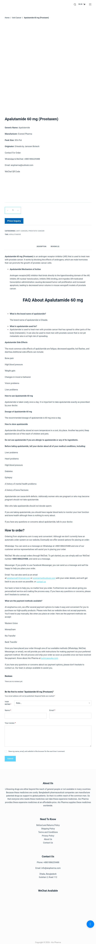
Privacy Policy (48, 833)
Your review (10, 721)
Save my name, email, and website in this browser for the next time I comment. (36, 750)
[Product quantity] (13, 210)
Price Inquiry (14, 220)
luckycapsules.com (49, 657)
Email (52, 709)
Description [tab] (41, 246)
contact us (41, 580)
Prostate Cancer (36, 231)
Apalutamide (15, 234)
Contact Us (48, 840)
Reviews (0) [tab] (55, 246)
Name (8, 709)
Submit (10, 757)
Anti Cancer (22, 231)
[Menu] (90, 4)
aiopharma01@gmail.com (18, 577)
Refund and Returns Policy (48, 824)
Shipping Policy (48, 827)
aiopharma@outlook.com (44, 577)
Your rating (8, 702)
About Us (48, 837)
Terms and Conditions (48, 830)
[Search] (75, 4)
